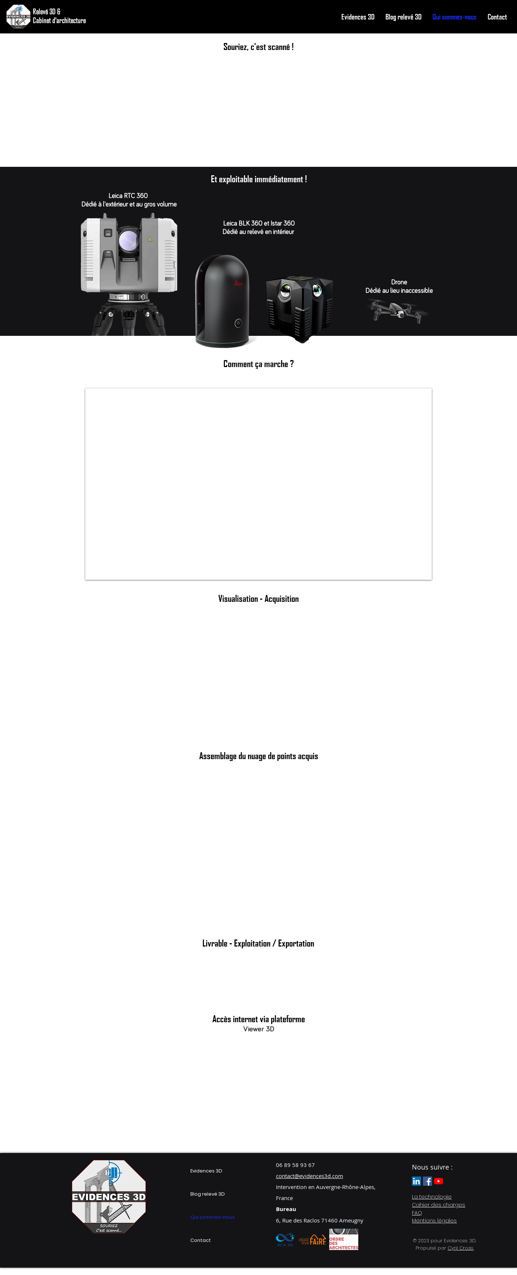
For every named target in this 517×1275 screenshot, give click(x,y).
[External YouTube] (258, 695)
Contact (200, 1240)
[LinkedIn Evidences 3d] (416, 1181)
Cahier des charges (438, 1204)
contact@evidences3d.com (309, 1175)
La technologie (432, 1196)
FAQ (417, 1213)
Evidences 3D (206, 1170)
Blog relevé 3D (207, 1193)
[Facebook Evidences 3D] (427, 1181)
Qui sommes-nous (212, 1217)
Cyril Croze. (461, 1248)
